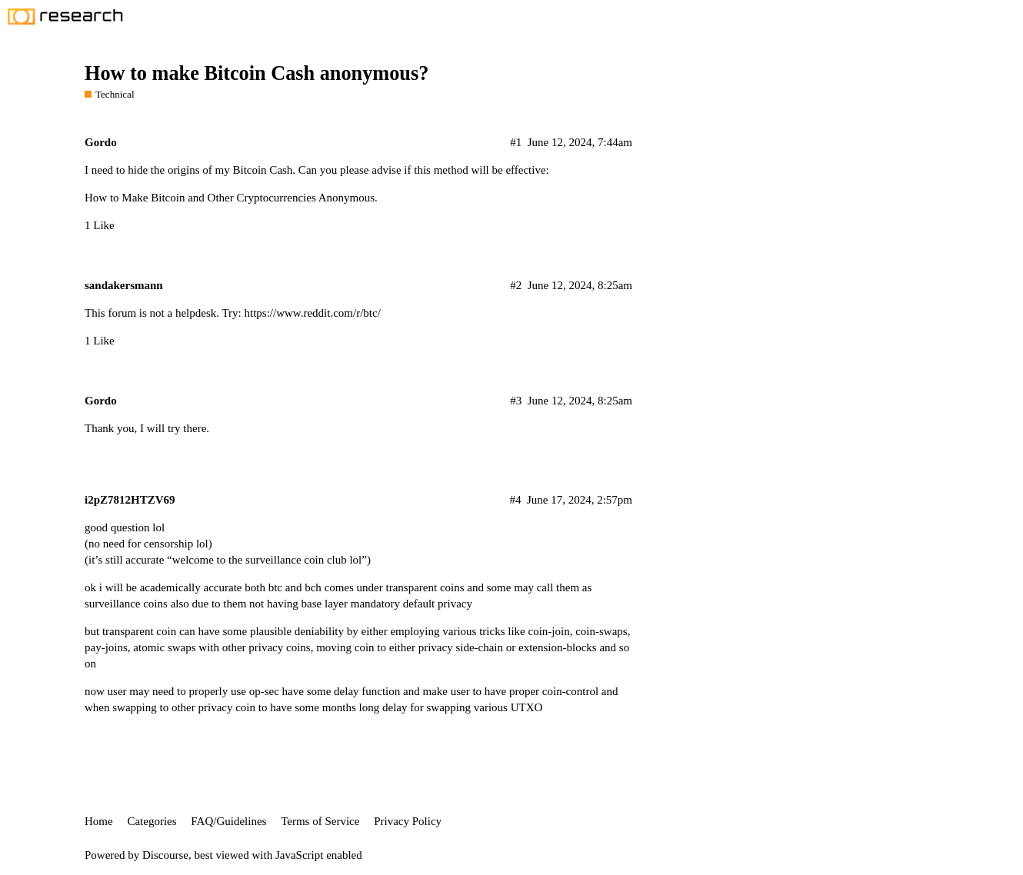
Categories (151, 821)
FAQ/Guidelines (228, 821)
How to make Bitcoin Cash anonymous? (256, 73)
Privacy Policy (408, 821)
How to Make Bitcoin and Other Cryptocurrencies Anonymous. (231, 197)
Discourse (165, 855)
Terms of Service (320, 821)
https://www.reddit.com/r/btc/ (313, 313)
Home (99, 821)
